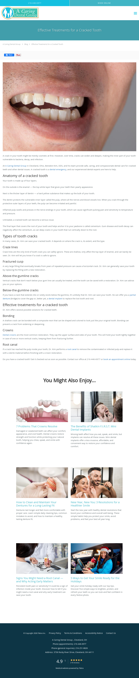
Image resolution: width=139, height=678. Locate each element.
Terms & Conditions (73, 633)
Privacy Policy (55, 633)
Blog (26, 44)
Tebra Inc (41, 633)
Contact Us (111, 633)
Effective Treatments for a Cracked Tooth (47, 44)
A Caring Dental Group (12, 44)
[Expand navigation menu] (135, 13)
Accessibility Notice (94, 633)
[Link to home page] (19, 13)
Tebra (81, 668)
